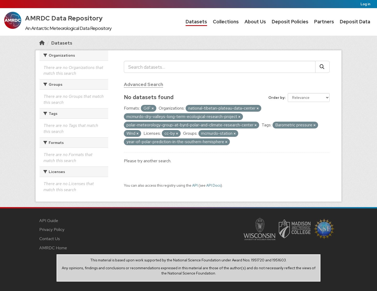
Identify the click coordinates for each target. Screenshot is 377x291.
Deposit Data (355, 22)
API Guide (48, 220)
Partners (324, 22)
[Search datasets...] (219, 67)
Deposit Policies (290, 22)
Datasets (196, 22)
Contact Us (49, 238)
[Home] (42, 43)
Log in (365, 4)
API (195, 185)
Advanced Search (143, 84)
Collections (226, 22)
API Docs (213, 185)
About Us (255, 22)
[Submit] (322, 67)
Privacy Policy (51, 229)
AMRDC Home (53, 248)
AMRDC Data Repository (64, 18)
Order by (276, 97)
